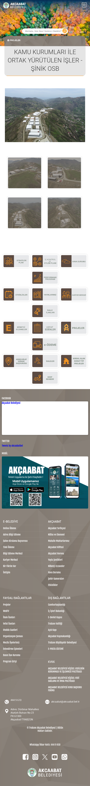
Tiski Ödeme (8, 547)
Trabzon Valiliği (55, 623)
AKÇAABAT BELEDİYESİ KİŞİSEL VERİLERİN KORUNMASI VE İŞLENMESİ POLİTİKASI (66, 670)
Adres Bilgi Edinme (12, 534)
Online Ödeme (9, 528)
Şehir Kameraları (56, 578)
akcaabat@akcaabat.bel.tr (65, 701)
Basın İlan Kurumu (11, 655)
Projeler (7, 604)
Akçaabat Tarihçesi (57, 528)
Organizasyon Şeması (13, 636)
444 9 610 (16, 700)
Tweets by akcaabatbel (12, 445)
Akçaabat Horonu (56, 553)
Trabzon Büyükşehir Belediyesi (62, 642)
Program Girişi (10, 661)
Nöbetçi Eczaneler (56, 566)
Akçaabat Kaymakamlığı (59, 636)
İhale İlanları (9, 617)
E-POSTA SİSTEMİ (55, 648)
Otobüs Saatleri (10, 629)
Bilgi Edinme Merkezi (12, 553)
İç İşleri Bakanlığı (56, 611)
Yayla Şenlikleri (55, 559)
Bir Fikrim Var (9, 566)
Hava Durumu (54, 572)
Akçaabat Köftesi (56, 547)
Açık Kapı (52, 629)
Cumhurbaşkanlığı (56, 604)
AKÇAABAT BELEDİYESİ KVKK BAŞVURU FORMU (65, 689)
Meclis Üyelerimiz (11, 642)
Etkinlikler (53, 585)
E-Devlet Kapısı (55, 617)
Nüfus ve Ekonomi (56, 534)
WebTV (6, 611)
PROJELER (13, 40)
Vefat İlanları (9, 623)
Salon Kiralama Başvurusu (15, 540)
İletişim (6, 572)
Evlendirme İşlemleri (12, 648)
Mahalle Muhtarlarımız (58, 540)
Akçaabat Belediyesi (11, 402)
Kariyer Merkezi (10, 559)
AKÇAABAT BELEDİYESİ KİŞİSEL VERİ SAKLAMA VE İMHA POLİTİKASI (63, 679)
